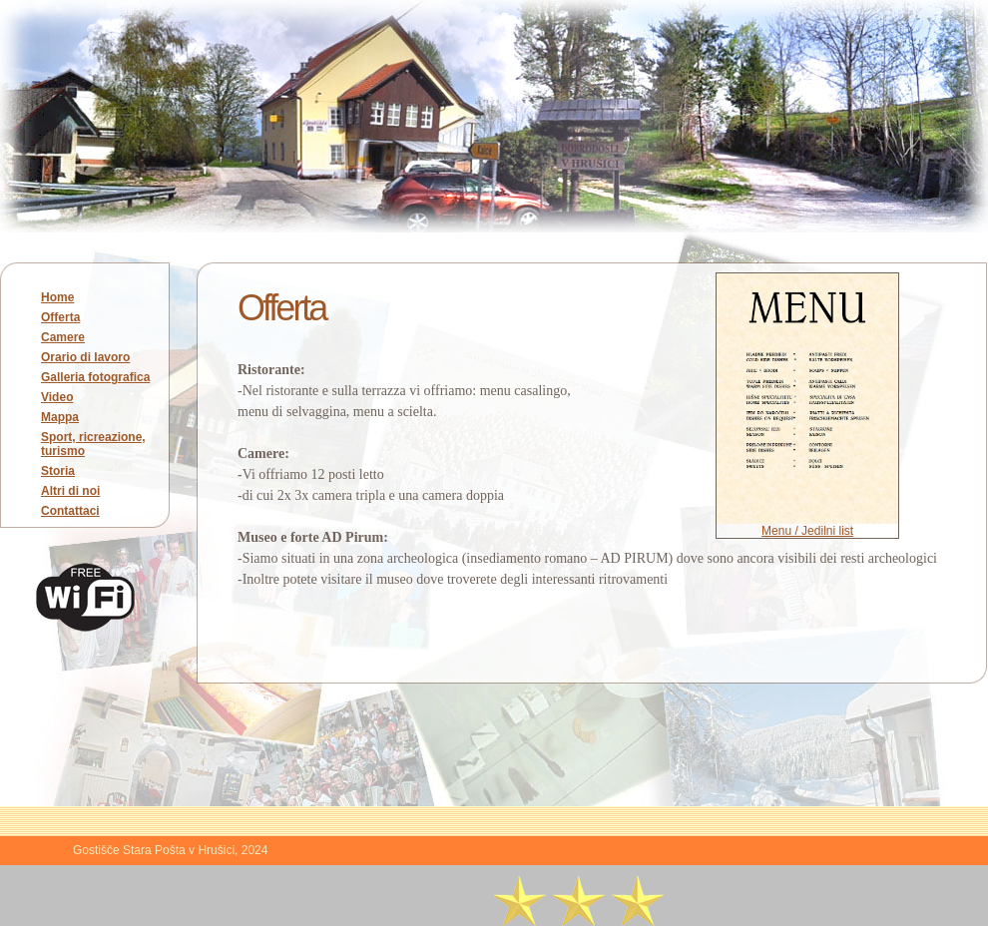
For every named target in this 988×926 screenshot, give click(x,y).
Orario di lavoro (85, 357)
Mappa (60, 417)
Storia (58, 471)
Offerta (60, 317)
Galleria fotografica (95, 377)
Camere (63, 337)
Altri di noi (70, 491)
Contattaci (70, 511)
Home (57, 297)
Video (57, 397)
